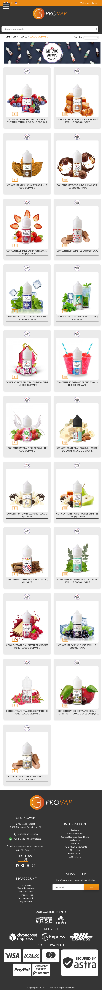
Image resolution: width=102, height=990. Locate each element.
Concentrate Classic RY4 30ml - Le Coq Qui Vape (27, 186)
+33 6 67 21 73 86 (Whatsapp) (28, 838)
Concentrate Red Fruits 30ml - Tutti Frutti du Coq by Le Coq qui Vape (27, 120)
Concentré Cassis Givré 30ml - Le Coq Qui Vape (77, 646)
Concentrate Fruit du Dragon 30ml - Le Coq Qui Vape (27, 383)
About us (75, 843)
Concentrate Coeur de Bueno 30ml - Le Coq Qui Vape (77, 186)
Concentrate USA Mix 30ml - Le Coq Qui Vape (27, 580)
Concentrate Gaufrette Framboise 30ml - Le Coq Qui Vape (27, 646)
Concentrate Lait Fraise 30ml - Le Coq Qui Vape (27, 449)
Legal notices (75, 840)
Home (7, 36)
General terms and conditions (75, 837)
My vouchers (26, 901)
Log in (94, 3)
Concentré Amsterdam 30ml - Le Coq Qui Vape (27, 778)
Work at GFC (75, 856)
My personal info (26, 898)
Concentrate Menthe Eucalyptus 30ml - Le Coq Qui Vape (77, 580)
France (23, 36)
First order (75, 850)
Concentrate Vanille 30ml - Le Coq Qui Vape (27, 515)
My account (26, 878)
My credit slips (26, 891)
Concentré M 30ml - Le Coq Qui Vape (77, 250)
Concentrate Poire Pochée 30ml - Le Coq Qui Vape (77, 515)
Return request (75, 853)
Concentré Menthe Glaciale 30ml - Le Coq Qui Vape (27, 318)
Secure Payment (75, 833)
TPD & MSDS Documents (75, 846)
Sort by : (78, 37)
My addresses (26, 894)
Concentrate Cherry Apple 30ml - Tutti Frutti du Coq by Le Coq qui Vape (77, 712)
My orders (26, 885)
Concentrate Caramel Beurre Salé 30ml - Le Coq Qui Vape (77, 120)
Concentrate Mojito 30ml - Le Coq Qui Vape (77, 318)
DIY (14, 36)
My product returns (26, 888)
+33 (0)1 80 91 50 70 (28, 834)
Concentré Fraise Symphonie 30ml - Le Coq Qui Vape (27, 252)
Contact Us (25, 849)
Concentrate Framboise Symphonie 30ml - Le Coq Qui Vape (27, 712)
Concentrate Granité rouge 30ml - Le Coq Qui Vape (77, 383)
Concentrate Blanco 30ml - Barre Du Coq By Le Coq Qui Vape (77, 449)
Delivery (75, 830)
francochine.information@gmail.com (29, 846)
